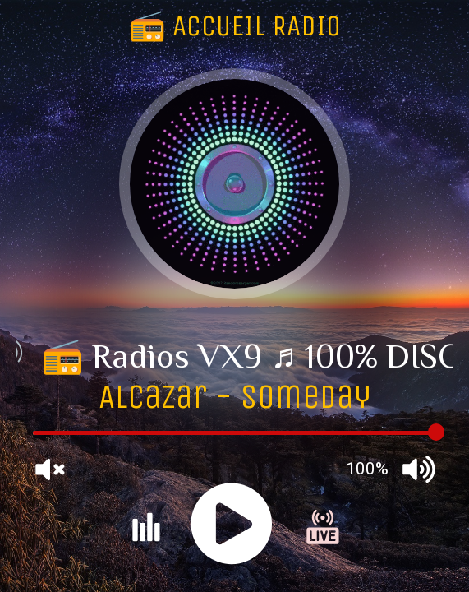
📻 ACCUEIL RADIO (235, 26)
